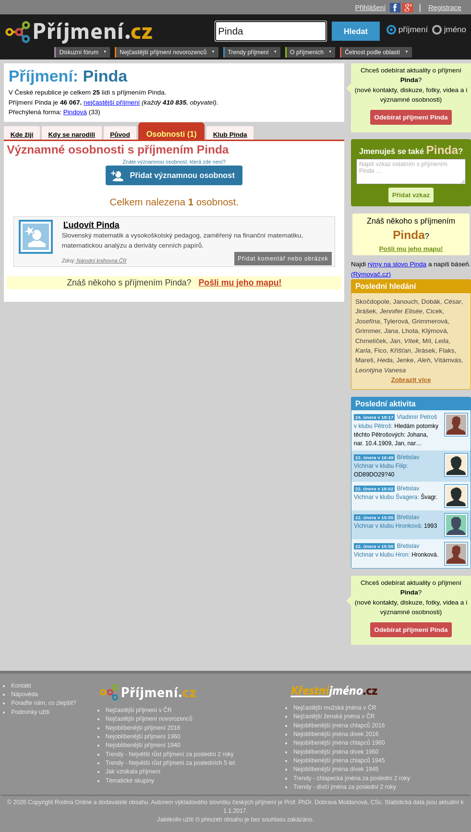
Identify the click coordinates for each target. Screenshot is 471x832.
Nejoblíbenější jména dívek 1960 (336, 752)
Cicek (434, 311)
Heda (385, 360)
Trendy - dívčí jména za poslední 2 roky (344, 787)
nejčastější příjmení (112, 102)
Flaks (446, 350)
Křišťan (400, 350)
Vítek (411, 341)
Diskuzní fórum (83, 52)
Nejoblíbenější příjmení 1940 (143, 745)
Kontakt (21, 685)
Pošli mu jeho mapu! (240, 282)
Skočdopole (372, 301)
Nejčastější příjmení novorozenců (167, 52)
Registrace (444, 8)
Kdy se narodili (71, 134)
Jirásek (424, 350)
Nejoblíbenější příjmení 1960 (143, 736)
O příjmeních (311, 52)
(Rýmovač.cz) (371, 274)
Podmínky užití (30, 712)
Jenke (404, 360)
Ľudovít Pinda (91, 225)
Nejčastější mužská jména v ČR (334, 707)
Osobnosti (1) (171, 134)
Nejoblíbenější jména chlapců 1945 (339, 760)
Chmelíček (370, 341)
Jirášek (365, 311)
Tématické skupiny (130, 780)
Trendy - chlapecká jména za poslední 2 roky (351, 778)
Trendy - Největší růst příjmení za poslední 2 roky (170, 754)
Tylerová (396, 321)
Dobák (431, 301)
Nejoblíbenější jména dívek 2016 (336, 734)
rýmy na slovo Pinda (397, 264)
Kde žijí (22, 134)
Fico (380, 350)
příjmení (414, 29)
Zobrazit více (411, 379)
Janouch (405, 301)
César (452, 301)
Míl (427, 341)
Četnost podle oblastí (376, 52)
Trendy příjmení (252, 52)
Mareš (364, 360)
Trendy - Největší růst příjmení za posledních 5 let (170, 763)
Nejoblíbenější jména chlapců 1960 (339, 742)
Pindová (75, 112)
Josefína (367, 321)
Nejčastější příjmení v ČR (139, 710)
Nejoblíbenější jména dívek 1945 (336, 769)
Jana (391, 330)
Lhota (410, 330)
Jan (395, 341)
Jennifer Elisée (401, 311)
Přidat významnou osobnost (182, 175)
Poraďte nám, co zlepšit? (43, 703)
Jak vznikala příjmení (133, 771)
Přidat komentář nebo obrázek (283, 258)
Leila (442, 341)
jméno (455, 29)
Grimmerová (430, 321)
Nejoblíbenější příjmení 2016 (143, 728)
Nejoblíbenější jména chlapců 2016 (339, 725)
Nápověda (24, 694)
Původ (120, 134)
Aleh (423, 360)
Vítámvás (447, 360)
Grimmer (367, 330)
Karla (363, 350)
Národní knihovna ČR (101, 260)
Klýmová (434, 330)
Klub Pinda (230, 134)
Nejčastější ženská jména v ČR (333, 716)
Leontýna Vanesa (380, 370)
